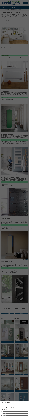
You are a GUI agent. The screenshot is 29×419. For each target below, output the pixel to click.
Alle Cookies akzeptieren (4, 411)
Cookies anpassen (3, 415)
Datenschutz (16, 417)
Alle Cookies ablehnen (4, 413)
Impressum (12, 417)
